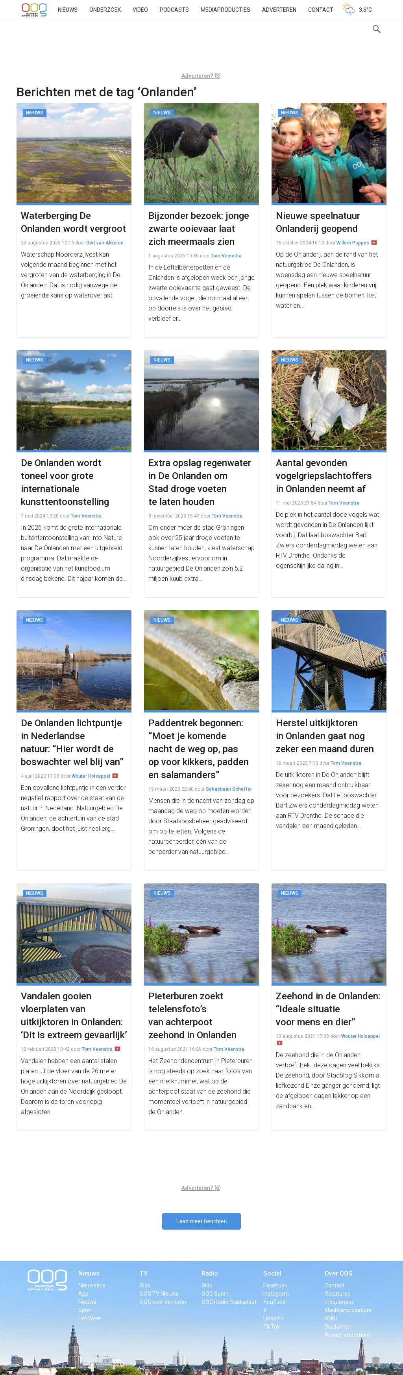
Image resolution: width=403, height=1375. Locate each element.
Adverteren (279, 10)
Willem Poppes (352, 243)
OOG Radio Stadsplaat (229, 1302)
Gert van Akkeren (105, 243)
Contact (320, 10)
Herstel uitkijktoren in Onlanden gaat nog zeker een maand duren (325, 736)
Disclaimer (338, 1327)
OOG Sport (215, 1294)
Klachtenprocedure (348, 1310)
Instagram (276, 1294)
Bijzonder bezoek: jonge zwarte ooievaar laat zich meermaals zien (198, 228)
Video (140, 10)
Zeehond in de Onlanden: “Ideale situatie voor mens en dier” (328, 1009)
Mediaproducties (225, 10)
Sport (85, 1310)
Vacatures (337, 1294)
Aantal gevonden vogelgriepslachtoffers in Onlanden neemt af (324, 475)
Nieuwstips (91, 1285)
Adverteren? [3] (201, 76)
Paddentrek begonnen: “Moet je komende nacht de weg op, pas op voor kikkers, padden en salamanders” (198, 749)
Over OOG (339, 1273)
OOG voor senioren (163, 1302)
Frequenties (339, 1302)
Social (272, 1273)
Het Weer (89, 1318)
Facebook (275, 1285)
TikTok (271, 1327)
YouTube (274, 1302)
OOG (34, 10)
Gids (145, 1285)
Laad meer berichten (201, 1221)
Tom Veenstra (226, 256)
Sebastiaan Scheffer (229, 789)
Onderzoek (105, 10)
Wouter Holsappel (91, 776)
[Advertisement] (201, 49)
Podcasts (174, 10)
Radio (210, 1273)
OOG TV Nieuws (159, 1294)
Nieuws (68, 10)
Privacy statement (347, 1335)
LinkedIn (273, 1318)
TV (144, 1273)
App (83, 1294)
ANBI (331, 1318)
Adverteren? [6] (201, 1188)
